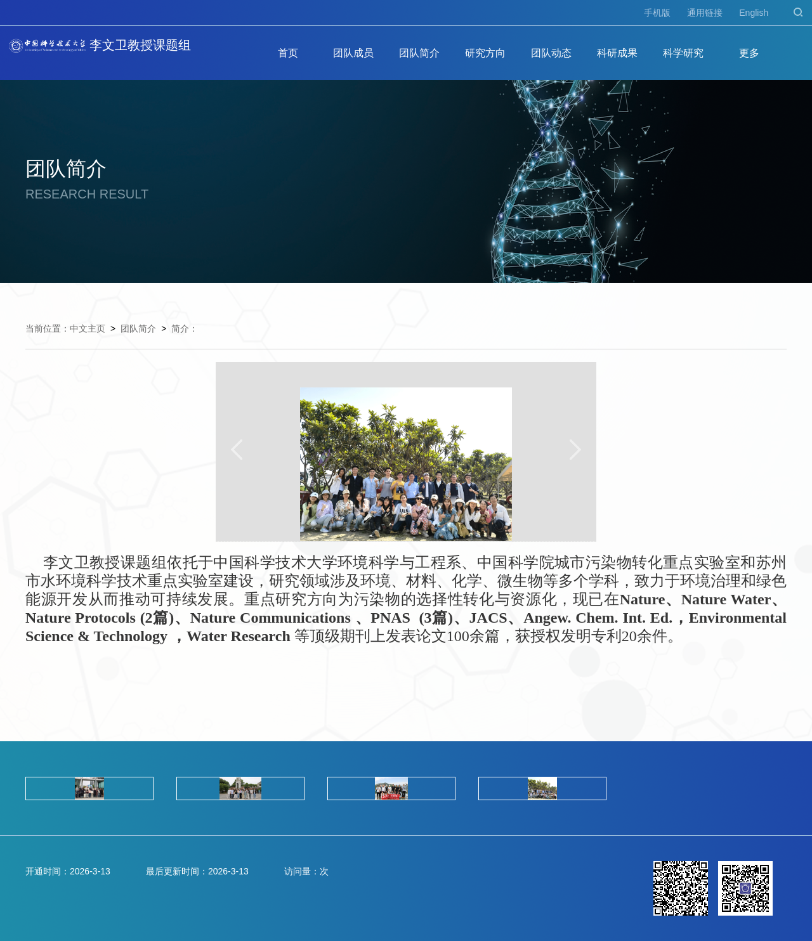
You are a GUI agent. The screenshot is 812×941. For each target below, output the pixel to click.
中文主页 (87, 328)
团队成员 (353, 53)
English (753, 13)
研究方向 (485, 53)
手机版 (657, 13)
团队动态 (551, 53)
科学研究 (683, 53)
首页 (288, 53)
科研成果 (617, 53)
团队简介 (419, 53)
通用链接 (705, 13)
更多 (749, 53)
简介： (184, 328)
